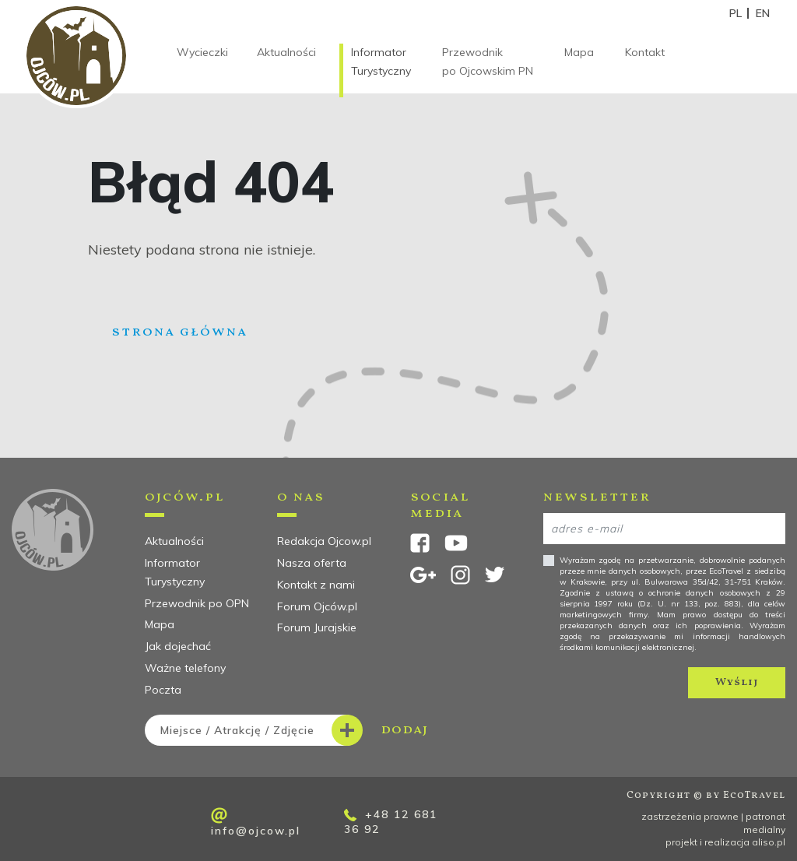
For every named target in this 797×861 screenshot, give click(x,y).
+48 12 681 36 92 (390, 822)
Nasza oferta (311, 563)
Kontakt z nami (316, 585)
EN (763, 13)
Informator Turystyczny (381, 61)
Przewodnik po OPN (197, 603)
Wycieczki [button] (202, 52)
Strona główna (179, 332)
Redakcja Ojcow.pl (324, 541)
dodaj (286, 730)
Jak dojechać (178, 646)
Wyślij (737, 682)
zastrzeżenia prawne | (693, 816)
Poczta (163, 690)
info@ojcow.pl (255, 822)
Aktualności (286, 52)
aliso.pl (768, 842)
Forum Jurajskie (316, 627)
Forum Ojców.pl (317, 606)
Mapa (579, 52)
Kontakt (645, 52)
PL (735, 13)
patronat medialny (764, 822)
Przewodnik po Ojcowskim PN (487, 61)
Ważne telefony (185, 668)
